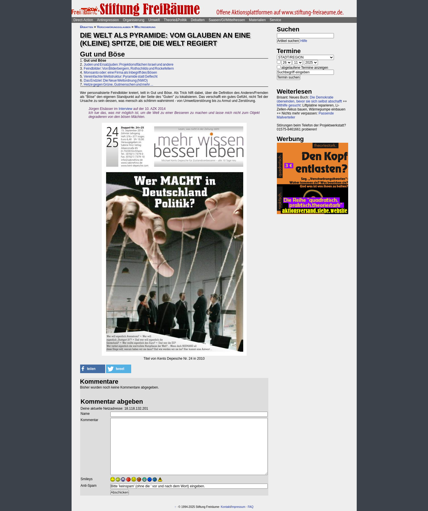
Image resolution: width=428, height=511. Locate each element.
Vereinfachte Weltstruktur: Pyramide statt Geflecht (121, 77)
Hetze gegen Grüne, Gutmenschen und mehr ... (118, 84)
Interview (125, 109)
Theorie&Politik (175, 20)
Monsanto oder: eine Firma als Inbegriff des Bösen (120, 73)
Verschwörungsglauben (114, 27)
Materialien (257, 20)
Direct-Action (83, 20)
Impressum (238, 506)
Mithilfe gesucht (289, 105)
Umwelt (154, 20)
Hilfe (303, 41)
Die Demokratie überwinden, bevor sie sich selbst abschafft (309, 99)
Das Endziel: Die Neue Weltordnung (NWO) (116, 81)
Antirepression (108, 20)
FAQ (250, 506)
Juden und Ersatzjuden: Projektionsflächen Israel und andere (128, 65)
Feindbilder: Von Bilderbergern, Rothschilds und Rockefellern (129, 69)
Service (275, 20)
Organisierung (133, 20)
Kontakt (225, 506)
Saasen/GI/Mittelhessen (227, 20)
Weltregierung (144, 27)
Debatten (198, 20)
